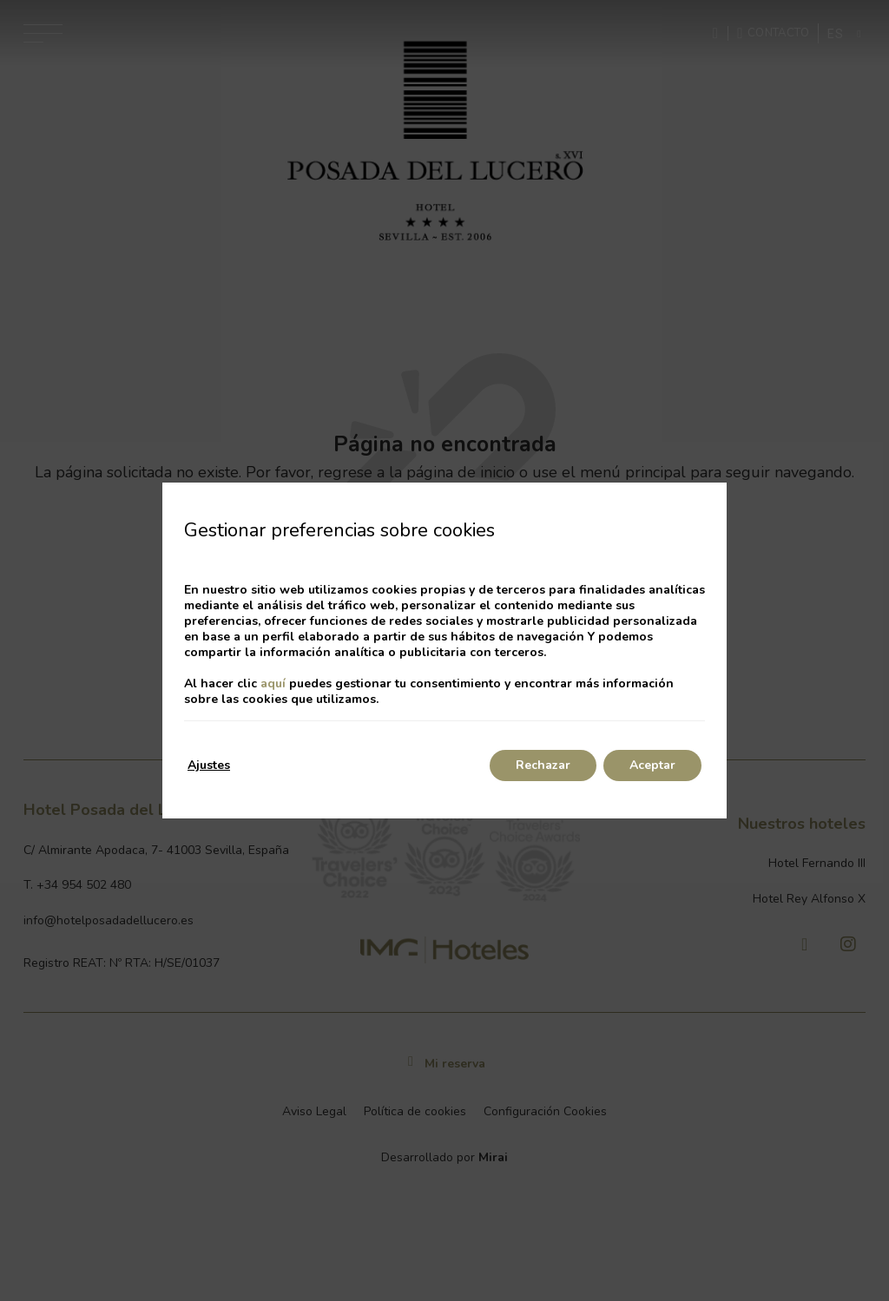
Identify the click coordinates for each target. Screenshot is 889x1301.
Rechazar (543, 765)
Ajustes (209, 765)
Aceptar (652, 765)
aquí (273, 683)
